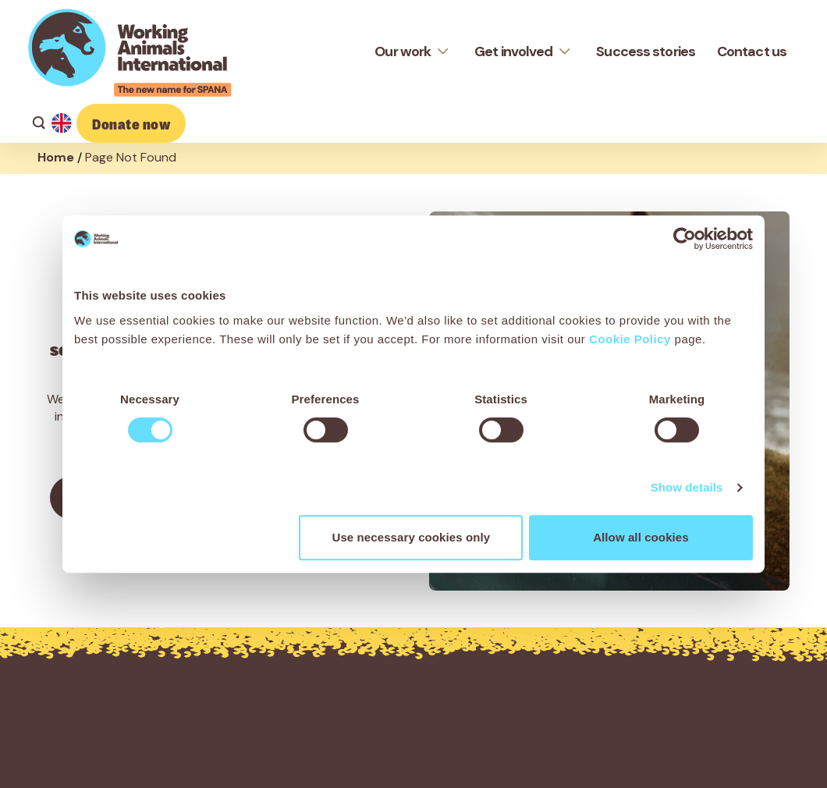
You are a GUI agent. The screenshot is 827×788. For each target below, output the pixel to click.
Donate (131, 123)
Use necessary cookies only (411, 537)
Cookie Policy (630, 339)
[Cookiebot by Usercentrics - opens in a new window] (684, 238)
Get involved (513, 51)
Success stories (645, 51)
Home (55, 157)
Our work (402, 51)
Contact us (751, 51)
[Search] (36, 123)
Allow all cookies (641, 537)
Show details (687, 487)
